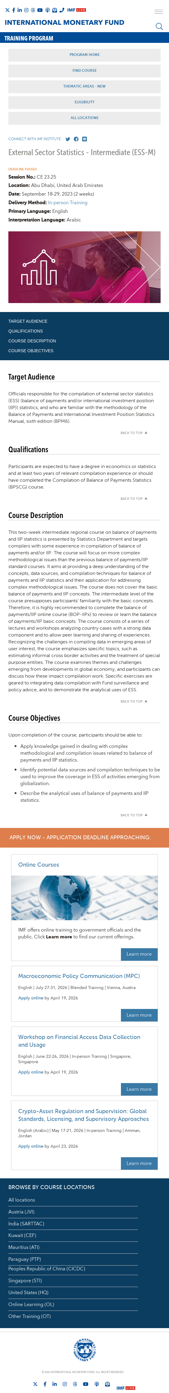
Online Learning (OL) (31, 1304)
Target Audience (27, 321)
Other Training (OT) (29, 1316)
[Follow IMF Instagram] (26, 10)
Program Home (85, 55)
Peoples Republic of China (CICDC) (46, 1269)
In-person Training (67, 203)
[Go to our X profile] (66, 139)
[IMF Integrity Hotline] (61, 10)
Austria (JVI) (21, 1212)
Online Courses (38, 865)
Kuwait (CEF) (22, 1235)
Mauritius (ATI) (23, 1247)
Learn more (139, 954)
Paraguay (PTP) (24, 1259)
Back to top (132, 433)
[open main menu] (159, 12)
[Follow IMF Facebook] (13, 10)
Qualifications (25, 331)
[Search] (159, 26)
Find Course (85, 71)
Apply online (30, 998)
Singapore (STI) (25, 1281)
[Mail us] (83, 139)
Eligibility (84, 102)
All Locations (85, 118)
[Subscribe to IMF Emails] (54, 10)
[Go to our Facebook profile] (75, 139)
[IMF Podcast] (47, 10)
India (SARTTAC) (26, 1224)
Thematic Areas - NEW (84, 86)
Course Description (32, 340)
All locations (21, 1200)
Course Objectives (30, 350)
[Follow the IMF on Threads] (33, 10)
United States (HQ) (28, 1293)
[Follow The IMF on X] (7, 10)
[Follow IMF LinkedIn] (20, 10)
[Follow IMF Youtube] (40, 10)
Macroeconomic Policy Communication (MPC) (79, 976)
